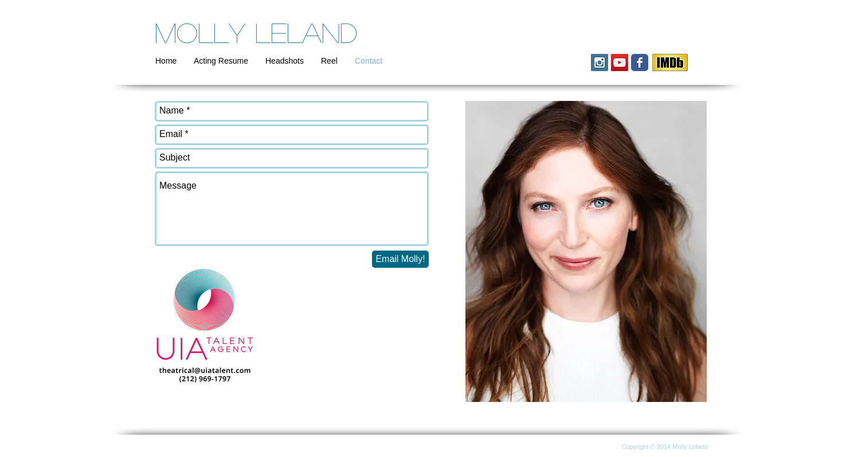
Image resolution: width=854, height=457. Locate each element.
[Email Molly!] (400, 259)
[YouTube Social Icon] (619, 62)
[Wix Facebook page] (639, 62)
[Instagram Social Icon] (599, 62)
